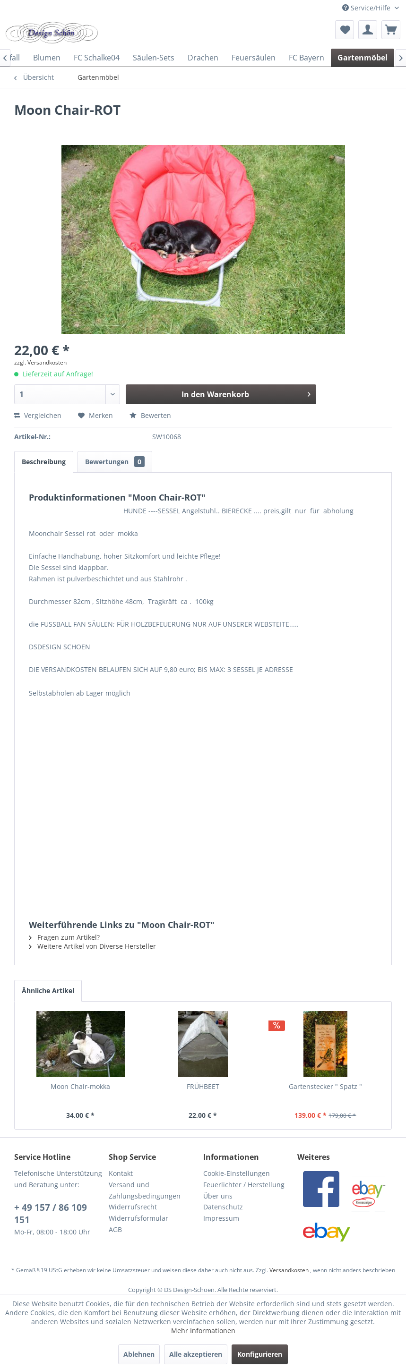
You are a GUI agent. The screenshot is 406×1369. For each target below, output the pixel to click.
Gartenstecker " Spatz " (325, 1086)
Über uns (218, 1195)
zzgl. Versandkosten (40, 362)
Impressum (221, 1218)
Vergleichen (37, 415)
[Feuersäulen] (253, 58)
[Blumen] (46, 58)
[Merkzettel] (344, 29)
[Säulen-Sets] (153, 58)
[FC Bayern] (306, 58)
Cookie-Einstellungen (236, 1173)
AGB (115, 1229)
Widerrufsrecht (133, 1206)
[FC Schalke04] (96, 58)
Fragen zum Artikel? (64, 937)
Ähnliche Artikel (48, 990)
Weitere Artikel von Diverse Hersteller (92, 946)
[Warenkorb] (390, 29)
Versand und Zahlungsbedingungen (145, 1190)
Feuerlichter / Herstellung (244, 1184)
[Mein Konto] (367, 29)
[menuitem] (344, 29)
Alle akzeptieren (195, 1354)
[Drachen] (203, 58)
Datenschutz (223, 1206)
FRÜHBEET (203, 1086)
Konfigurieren (259, 1354)
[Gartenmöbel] (362, 58)
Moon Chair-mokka (80, 1086)
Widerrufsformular (138, 1218)
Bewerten (150, 415)
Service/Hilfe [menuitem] (367, 7)
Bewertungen (115, 461)
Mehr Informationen (203, 1330)
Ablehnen (139, 1354)
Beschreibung (44, 461)
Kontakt (121, 1173)
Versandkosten (289, 1270)
